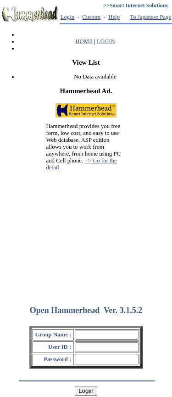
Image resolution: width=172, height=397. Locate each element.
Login (68, 17)
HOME (84, 41)
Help (114, 17)
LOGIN (106, 41)
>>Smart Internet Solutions (135, 5)
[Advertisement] (86, 234)
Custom (91, 17)
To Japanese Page (150, 17)
